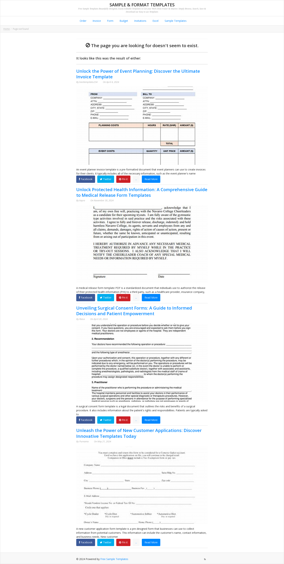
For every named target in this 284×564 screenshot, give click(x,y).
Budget (123, 20)
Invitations (139, 20)
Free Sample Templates (114, 559)
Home (6, 28)
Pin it (123, 179)
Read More (151, 179)
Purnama (84, 441)
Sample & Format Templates (142, 5)
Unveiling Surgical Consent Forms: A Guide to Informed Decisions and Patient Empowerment (134, 310)
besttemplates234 (88, 82)
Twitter (105, 179)
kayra (82, 200)
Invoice (96, 20)
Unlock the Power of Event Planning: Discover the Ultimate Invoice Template (138, 74)
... (136, 179)
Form (109, 20)
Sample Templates (175, 20)
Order (82, 20)
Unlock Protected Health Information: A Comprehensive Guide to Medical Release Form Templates (141, 192)
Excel (155, 20)
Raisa (82, 319)
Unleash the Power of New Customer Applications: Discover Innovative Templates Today (139, 433)
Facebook (85, 179)
